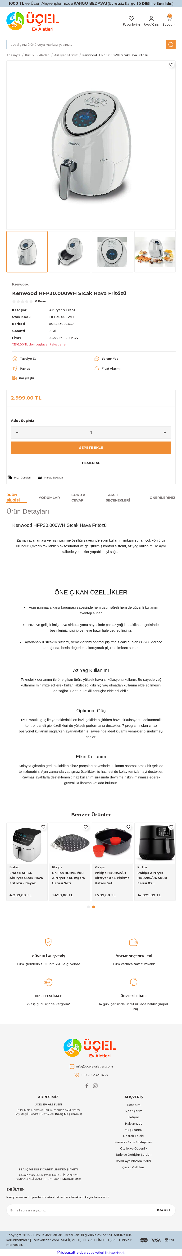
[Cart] (169, 21)
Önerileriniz (163, 498)
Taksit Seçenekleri (118, 497)
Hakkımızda (133, 1123)
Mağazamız (133, 1130)
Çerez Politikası (133, 1167)
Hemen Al (91, 463)
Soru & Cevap (78, 497)
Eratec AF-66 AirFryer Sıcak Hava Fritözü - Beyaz (26, 878)
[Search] (91, 44)
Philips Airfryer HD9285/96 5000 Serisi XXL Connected (152, 878)
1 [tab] (88, 907)
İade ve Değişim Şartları (133, 1154)
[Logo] (33, 21)
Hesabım (134, 1105)
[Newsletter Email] (91, 1210)
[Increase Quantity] (167, 432)
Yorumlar (49, 498)
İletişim (133, 1117)
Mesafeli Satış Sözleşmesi (134, 1142)
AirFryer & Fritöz (62, 310)
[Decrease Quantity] (15, 432)
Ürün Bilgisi (13, 497)
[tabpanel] (27, 862)
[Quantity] (91, 432)
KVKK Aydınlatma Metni (133, 1161)
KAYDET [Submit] (164, 1210)
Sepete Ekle (91, 448)
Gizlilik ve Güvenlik (133, 1148)
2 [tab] (93, 907)
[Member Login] (151, 21)
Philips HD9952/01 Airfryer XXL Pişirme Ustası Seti (112, 878)
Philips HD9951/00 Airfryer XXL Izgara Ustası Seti (68, 878)
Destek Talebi (133, 1136)
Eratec (14, 867)
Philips (57, 867)
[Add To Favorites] (171, 65)
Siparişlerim (133, 1111)
